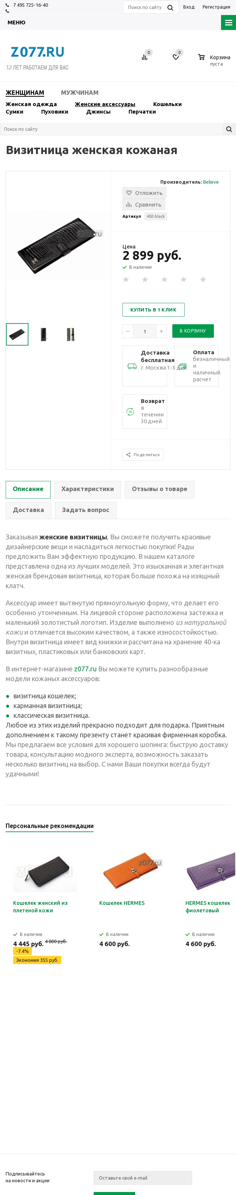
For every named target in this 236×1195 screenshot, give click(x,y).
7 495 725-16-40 (30, 4)
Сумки (14, 111)
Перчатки (142, 111)
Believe (211, 181)
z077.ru (85, 668)
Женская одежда (31, 104)
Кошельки (167, 104)
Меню (16, 22)
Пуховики (54, 111)
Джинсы (98, 111)
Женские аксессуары (105, 104)
